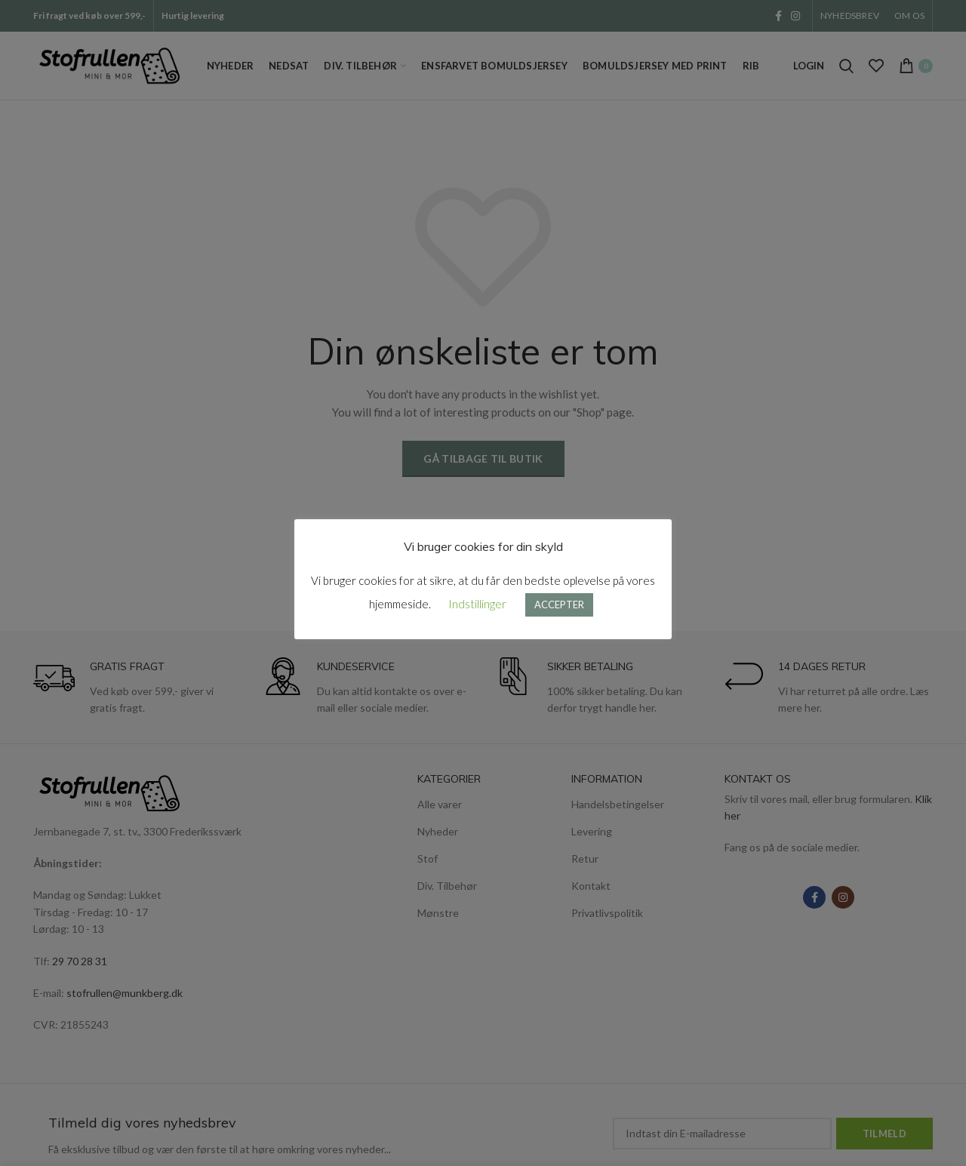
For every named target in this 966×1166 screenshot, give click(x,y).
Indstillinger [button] (477, 604)
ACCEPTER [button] (559, 604)
